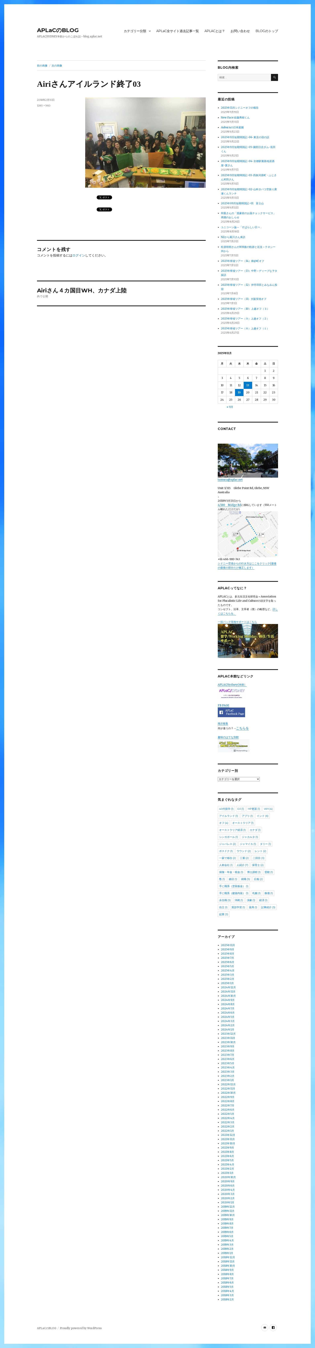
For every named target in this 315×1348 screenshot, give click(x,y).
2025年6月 (227, 962)
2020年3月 (228, 1194)
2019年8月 (227, 1223)
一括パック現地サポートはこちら (248, 639)
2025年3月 (227, 974)
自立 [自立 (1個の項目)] (223, 907)
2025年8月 (227, 953)
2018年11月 (228, 1261)
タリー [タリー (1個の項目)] (265, 844)
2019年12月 (228, 1206)
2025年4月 (227, 970)
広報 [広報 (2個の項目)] (258, 879)
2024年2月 (228, 1025)
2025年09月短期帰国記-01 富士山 (242, 203)
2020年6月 (228, 1185)
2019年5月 (227, 1236)
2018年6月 (227, 1282)
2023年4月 (228, 1067)
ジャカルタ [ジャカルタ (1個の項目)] (250, 836)
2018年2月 (227, 1299)
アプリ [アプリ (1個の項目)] (247, 815)
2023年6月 (227, 1059)
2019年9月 (227, 1219)
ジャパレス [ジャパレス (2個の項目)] (227, 844)
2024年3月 (228, 1021)
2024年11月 (228, 991)
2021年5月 (227, 1160)
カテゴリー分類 (135, 31)
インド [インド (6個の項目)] (262, 815)
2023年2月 (227, 1076)
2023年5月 (227, 1063)
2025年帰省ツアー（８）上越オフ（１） (245, 328)
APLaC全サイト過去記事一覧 (177, 31)
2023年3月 (227, 1071)
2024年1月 (227, 1029)
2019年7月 (227, 1228)
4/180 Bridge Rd (229, 505)
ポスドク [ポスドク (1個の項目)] (226, 851)
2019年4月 (227, 1240)
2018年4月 (227, 1291)
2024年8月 (228, 1004)
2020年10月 (228, 1177)
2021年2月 (227, 1168)
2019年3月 (227, 1244)
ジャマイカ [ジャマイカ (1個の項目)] (248, 844)
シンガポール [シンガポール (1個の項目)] (228, 836)
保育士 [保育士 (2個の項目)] (258, 865)
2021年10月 (228, 1143)
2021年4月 (227, 1164)
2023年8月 (227, 1050)
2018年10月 (228, 1265)
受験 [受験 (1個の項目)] (269, 872)
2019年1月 (227, 1253)
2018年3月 (227, 1295)
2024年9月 (228, 1000)
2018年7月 (227, 1278)
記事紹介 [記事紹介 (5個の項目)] (268, 907)
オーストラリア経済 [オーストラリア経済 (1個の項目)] (232, 829)
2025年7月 (227, 958)
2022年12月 (228, 1084)
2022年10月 (228, 1093)
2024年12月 (228, 987)
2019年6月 (227, 1232)
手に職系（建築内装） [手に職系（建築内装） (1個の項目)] (233, 893)
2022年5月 (227, 1114)
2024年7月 (227, 1008)
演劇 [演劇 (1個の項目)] (251, 900)
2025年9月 (227, 949)
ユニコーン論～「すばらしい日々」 (242, 227)
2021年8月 (227, 1152)
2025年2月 (227, 979)
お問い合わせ (240, 31)
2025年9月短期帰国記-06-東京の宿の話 (245, 137)
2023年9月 (227, 1046)
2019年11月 (227, 1211)
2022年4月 (228, 1118)
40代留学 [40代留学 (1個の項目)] (226, 808)
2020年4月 (228, 1190)
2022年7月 (227, 1105)
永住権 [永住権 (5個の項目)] (225, 900)
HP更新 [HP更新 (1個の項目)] (254, 808)
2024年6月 (228, 1012)
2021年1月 (227, 1173)
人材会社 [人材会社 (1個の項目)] (226, 865)
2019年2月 (227, 1249)
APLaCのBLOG (58, 30)
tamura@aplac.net (248, 462)
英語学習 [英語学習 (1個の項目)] (238, 907)
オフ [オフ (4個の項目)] (223, 822)
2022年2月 (227, 1126)
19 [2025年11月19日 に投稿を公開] (239, 392)
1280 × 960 (43, 105)
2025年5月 (227, 966)
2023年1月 (227, 1080)
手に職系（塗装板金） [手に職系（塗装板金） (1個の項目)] (233, 886)
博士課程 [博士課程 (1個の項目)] (254, 872)
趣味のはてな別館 (228, 737)
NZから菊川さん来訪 (233, 237)
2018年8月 (227, 1274)
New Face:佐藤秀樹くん (235, 117)
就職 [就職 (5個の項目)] (245, 879)
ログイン (78, 255)
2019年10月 (228, 1215)
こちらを (242, 728)
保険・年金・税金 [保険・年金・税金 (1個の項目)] (231, 872)
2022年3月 (227, 1122)
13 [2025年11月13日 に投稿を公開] (247, 385)
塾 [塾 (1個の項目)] (222, 879)
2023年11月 (228, 1038)
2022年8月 (227, 1101)
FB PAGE (223, 705)
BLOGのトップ (267, 31)
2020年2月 (228, 1198)
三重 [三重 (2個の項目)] (244, 858)
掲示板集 (223, 723)
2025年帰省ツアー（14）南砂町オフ (242, 261)
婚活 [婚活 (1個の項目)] (233, 879)
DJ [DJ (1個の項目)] (240, 808)
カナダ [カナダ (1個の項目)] (255, 829)
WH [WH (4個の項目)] (268, 808)
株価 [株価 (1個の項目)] (269, 893)
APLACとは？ (215, 31)
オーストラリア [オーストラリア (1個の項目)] (243, 822)
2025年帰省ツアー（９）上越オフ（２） (245, 318)
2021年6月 (227, 1156)
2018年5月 (227, 1287)
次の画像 (57, 65)
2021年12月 (228, 1135)
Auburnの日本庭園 (233, 127)
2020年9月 (228, 1181)
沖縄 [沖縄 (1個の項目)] (239, 900)
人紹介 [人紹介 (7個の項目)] (242, 865)
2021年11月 (228, 1139)
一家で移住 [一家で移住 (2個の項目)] (227, 858)
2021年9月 (227, 1147)
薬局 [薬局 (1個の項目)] (253, 907)
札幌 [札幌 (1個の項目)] (256, 893)
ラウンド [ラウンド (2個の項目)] (244, 851)
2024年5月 (227, 1017)
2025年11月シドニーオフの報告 (240, 107)
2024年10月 (228, 996)
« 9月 (230, 407)
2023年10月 (228, 1042)
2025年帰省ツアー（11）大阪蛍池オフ (243, 299)
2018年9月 (227, 1270)
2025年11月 (228, 945)
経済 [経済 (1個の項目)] (263, 900)
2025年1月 (227, 983)
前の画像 (42, 65)
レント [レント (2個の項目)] (260, 851)
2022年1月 (227, 1131)
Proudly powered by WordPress (81, 1328)
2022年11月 (228, 1088)
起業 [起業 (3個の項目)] (223, 914)
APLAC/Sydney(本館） (232, 684)
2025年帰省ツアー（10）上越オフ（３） (245, 308)
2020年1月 (227, 1202)
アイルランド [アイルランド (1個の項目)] (228, 815)
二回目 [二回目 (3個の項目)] (258, 858)
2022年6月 (227, 1109)
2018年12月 (228, 1257)
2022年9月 (227, 1097)
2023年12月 (228, 1034)
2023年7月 (227, 1055)
